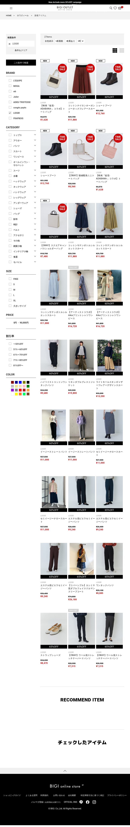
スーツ (16, 170)
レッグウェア (19, 197)
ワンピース (18, 157)
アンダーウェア (20, 203)
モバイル (17, 262)
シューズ (17, 208)
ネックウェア (19, 187)
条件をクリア (21, 50)
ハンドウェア (19, 192)
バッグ (16, 214)
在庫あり (92, 42)
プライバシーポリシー (117, 797)
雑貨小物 (17, 246)
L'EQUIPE (17, 80)
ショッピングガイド (11, 797)
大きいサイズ (19, 306)
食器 (15, 257)
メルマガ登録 (46, 804)
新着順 (70, 42)
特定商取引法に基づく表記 (91, 797)
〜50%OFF (18, 344)
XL (14, 300)
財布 (15, 219)
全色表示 (50, 42)
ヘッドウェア (19, 181)
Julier (16, 97)
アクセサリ (18, 235)
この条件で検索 (21, 63)
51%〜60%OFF (20, 349)
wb (14, 91)
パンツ (16, 146)
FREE (15, 279)
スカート (17, 151)
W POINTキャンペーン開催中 (65, 5)
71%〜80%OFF (20, 360)
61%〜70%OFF (20, 355)
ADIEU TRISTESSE (22, 102)
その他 (16, 240)
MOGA (16, 86)
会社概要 (71, 797)
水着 (15, 176)
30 (111, 42)
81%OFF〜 (18, 365)
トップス (17, 135)
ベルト (16, 230)
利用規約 (44, 797)
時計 (15, 224)
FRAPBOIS (18, 118)
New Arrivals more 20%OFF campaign (65, 2)
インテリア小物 (20, 251)
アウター (17, 140)
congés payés (19, 107)
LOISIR (16, 113)
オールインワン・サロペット (21, 163)
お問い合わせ (57, 797)
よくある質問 (30, 797)
